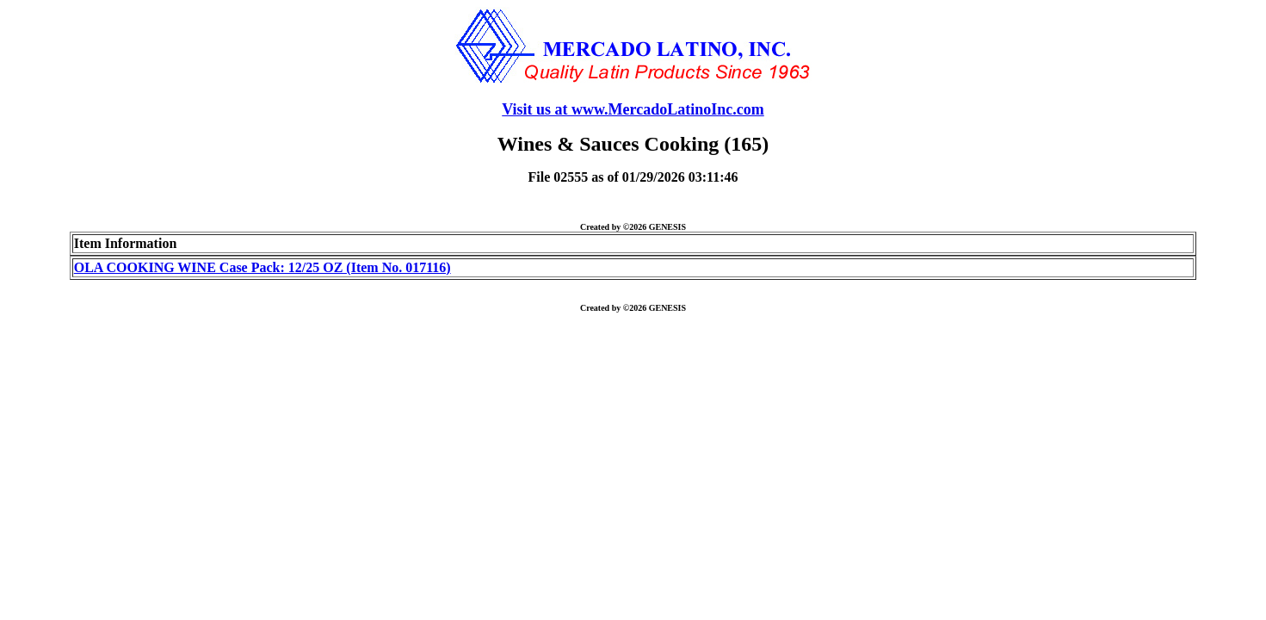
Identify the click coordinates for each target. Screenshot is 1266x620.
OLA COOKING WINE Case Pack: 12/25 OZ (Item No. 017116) (262, 267)
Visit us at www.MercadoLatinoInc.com (633, 109)
